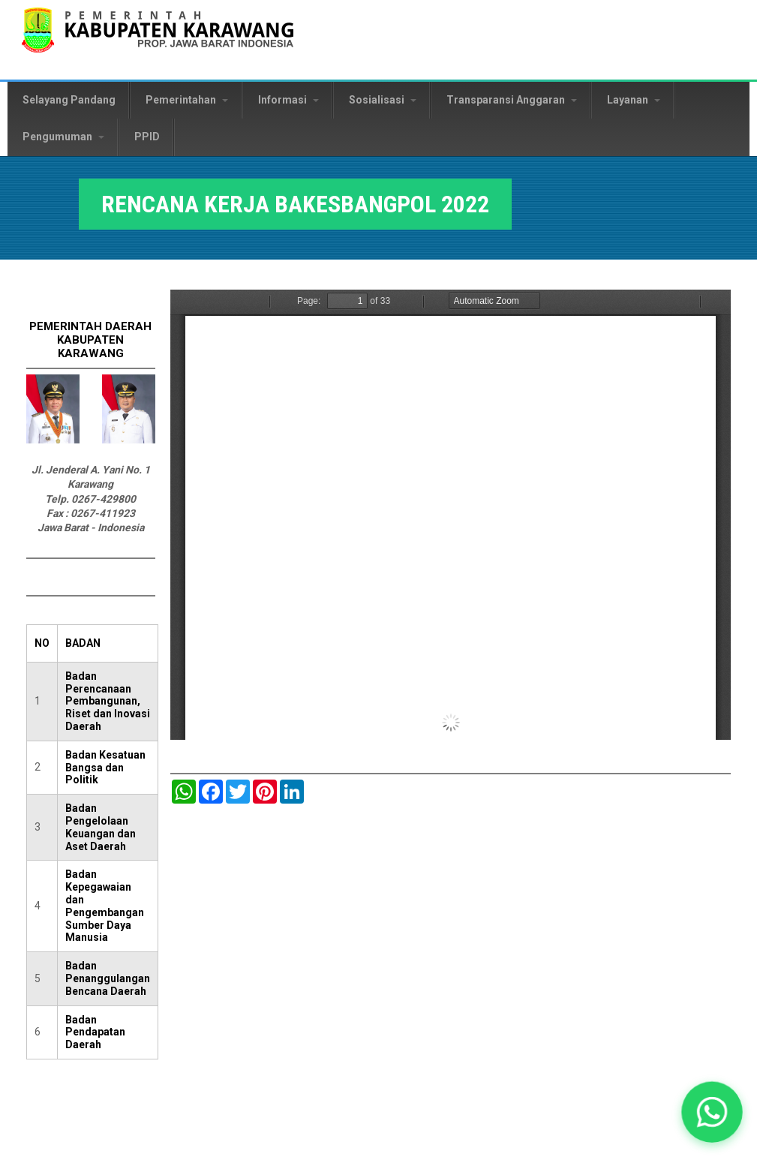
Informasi (288, 100)
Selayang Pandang (69, 100)
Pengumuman (63, 137)
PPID (147, 137)
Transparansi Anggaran (511, 100)
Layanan (633, 100)
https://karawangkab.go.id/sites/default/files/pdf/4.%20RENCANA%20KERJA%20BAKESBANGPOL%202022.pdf (450, 515)
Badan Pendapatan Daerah (95, 1032)
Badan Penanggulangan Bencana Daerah (107, 978)
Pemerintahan (187, 100)
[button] (711, 1111)
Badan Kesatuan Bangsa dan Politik (105, 767)
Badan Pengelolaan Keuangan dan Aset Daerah (100, 827)
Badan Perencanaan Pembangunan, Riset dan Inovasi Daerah (107, 701)
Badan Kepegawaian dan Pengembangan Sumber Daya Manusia (104, 905)
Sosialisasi (382, 100)
